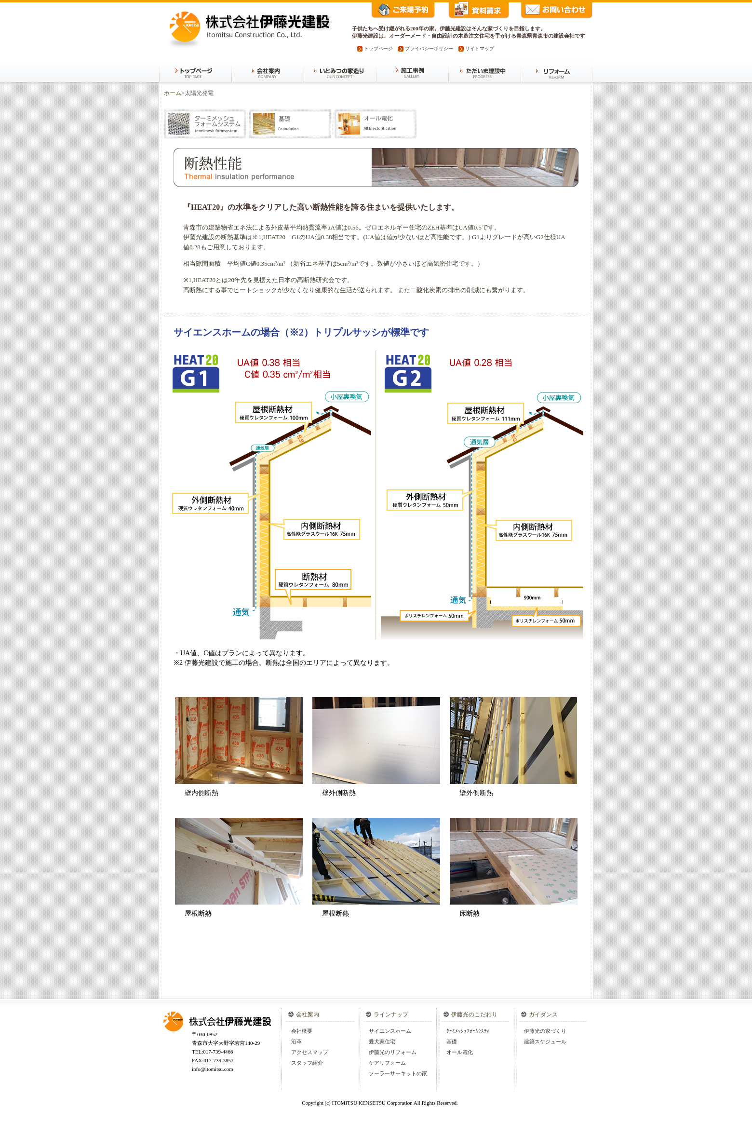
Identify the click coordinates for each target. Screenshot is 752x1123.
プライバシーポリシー (429, 48)
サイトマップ (479, 48)
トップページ (378, 48)
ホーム (172, 93)
